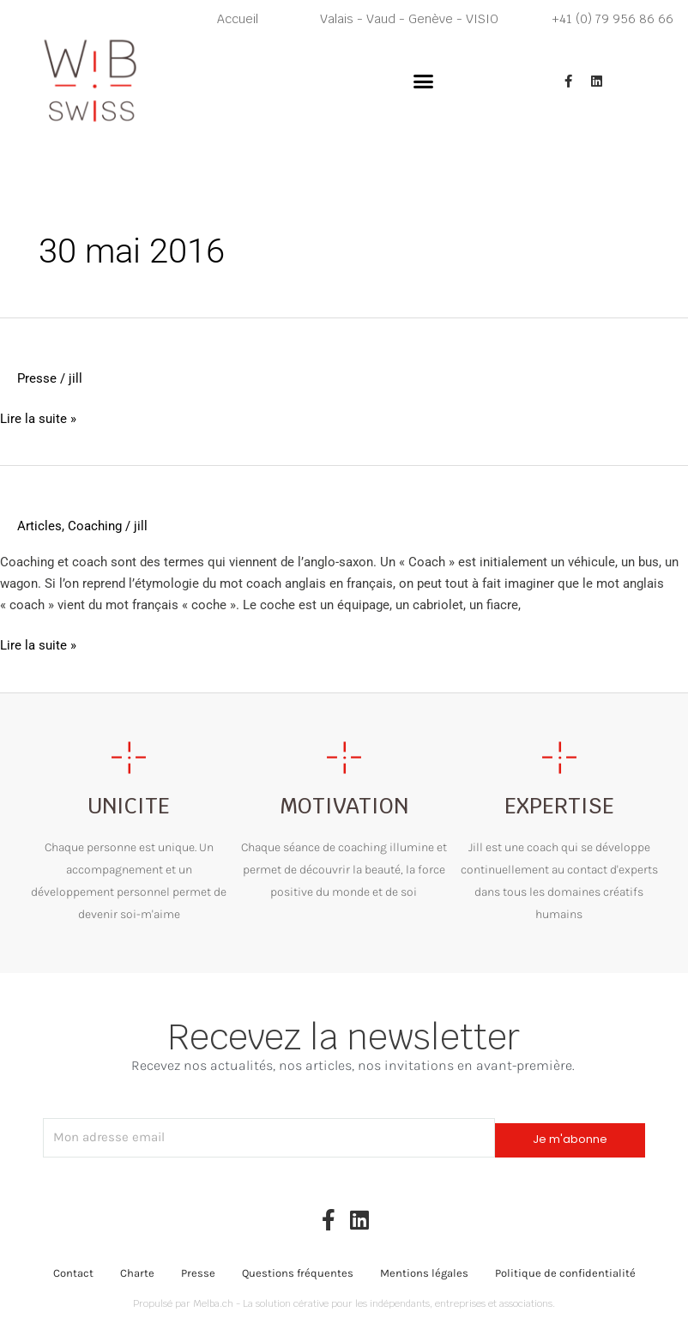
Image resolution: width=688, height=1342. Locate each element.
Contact (73, 1272)
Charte (137, 1272)
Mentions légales (424, 1272)
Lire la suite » (38, 419)
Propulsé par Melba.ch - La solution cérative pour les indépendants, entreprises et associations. (344, 1303)
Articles (39, 526)
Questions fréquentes (297, 1272)
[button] (423, 81)
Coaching (95, 526)
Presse (37, 378)
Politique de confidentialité (565, 1272)
